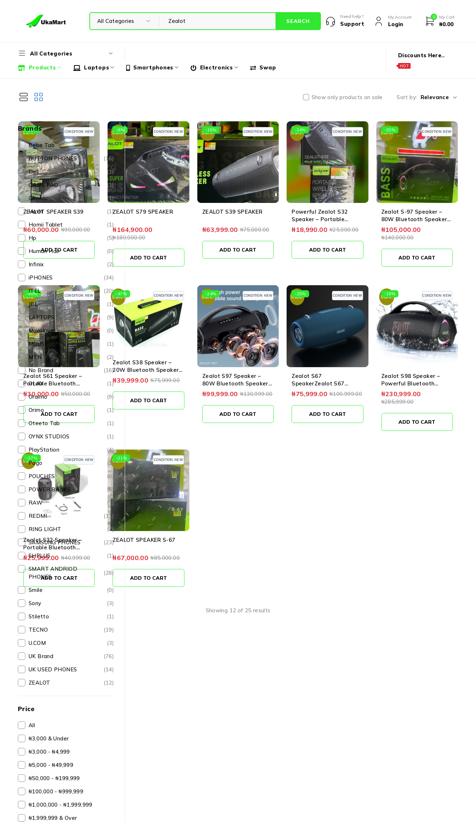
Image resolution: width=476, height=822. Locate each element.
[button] (168, 234)
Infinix (71, 264)
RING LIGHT (71, 529)
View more (297, 566)
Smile (71, 590)
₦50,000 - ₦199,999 (54, 778)
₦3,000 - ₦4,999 (49, 751)
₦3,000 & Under (49, 738)
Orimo (71, 410)
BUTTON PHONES (71, 158)
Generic (71, 198)
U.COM (71, 643)
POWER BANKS (71, 489)
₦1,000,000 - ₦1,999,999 (61, 804)
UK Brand (71, 656)
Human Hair (71, 251)
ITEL (71, 291)
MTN (71, 357)
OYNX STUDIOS (71, 437)
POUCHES (71, 476)
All (32, 725)
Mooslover (71, 331)
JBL (71, 304)
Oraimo (71, 397)
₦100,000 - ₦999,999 (56, 791)
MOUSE (71, 344)
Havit (71, 211)
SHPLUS (71, 556)
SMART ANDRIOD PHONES (71, 572)
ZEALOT (71, 683)
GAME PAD (71, 185)
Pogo (71, 463)
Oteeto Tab (71, 423)
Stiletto (71, 617)
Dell (71, 172)
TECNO (71, 630)
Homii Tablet (71, 225)
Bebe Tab (71, 145)
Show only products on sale (347, 97)
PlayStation (71, 450)
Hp (71, 238)
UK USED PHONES (71, 669)
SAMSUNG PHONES (71, 542)
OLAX (71, 384)
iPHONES (71, 278)
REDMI (71, 516)
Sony (71, 603)
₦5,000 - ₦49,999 (51, 765)
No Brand (71, 370)
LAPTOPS (71, 317)
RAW (71, 503)
